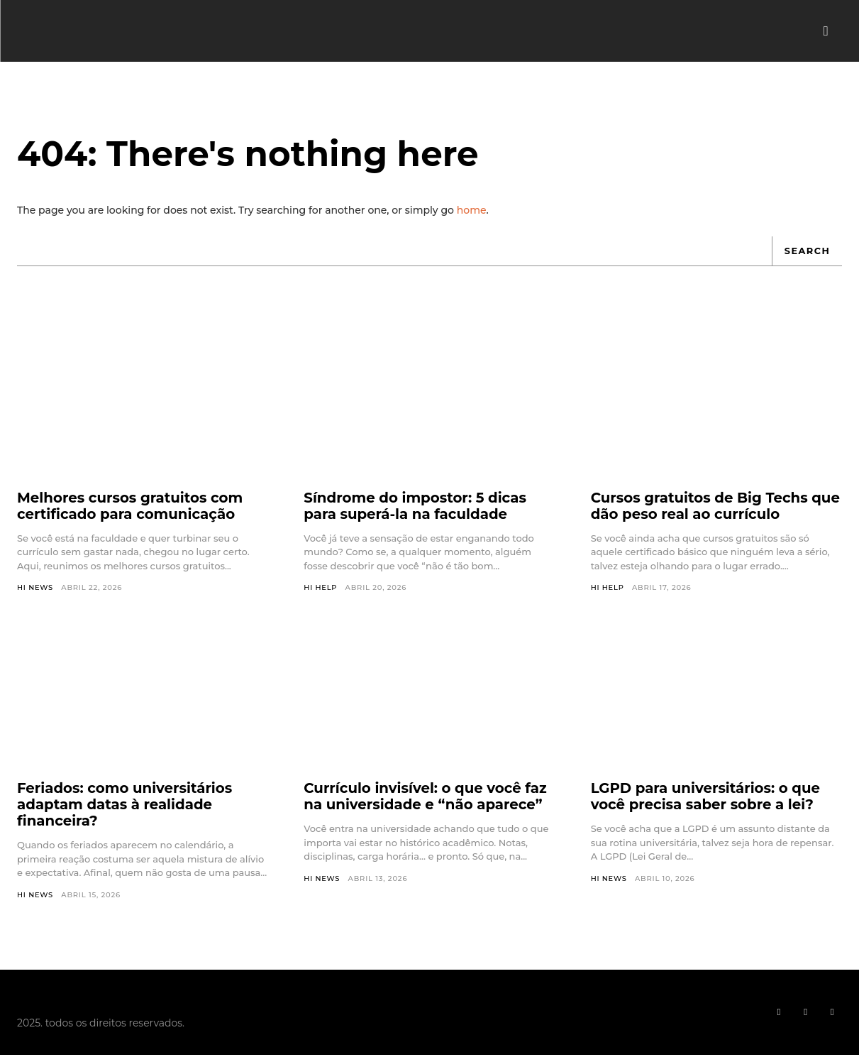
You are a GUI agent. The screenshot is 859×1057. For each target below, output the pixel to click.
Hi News (35, 589)
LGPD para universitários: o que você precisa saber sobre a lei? (707, 798)
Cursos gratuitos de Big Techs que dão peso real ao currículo (703, 508)
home (472, 211)
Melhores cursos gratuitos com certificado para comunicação (131, 508)
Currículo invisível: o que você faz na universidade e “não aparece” (427, 798)
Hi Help (321, 589)
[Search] (806, 253)
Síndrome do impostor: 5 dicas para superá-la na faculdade (416, 508)
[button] (825, 31)
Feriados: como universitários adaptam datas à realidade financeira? (126, 806)
